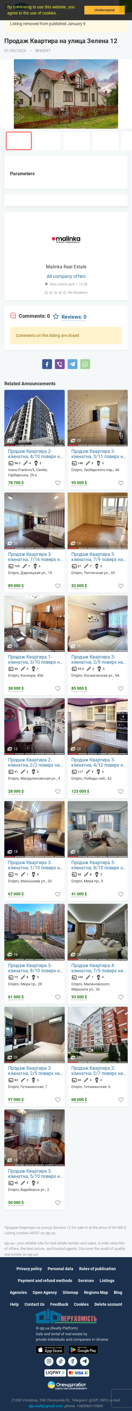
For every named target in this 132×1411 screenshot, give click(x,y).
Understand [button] (104, 10)
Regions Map (96, 1292)
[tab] (30, 316)
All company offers (66, 276)
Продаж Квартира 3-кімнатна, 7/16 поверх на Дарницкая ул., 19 (35, 557)
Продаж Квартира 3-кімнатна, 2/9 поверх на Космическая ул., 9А (97, 659)
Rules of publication (97, 1268)
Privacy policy (29, 1268)
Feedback (59, 1304)
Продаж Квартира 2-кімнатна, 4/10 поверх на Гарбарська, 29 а (35, 454)
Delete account (108, 1304)
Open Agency (45, 1292)
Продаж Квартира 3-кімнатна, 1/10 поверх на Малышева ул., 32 (35, 865)
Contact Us (34, 1304)
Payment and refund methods (45, 1280)
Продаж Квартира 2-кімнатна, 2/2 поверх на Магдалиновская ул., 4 (34, 762)
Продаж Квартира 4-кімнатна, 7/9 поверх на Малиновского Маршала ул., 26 (98, 968)
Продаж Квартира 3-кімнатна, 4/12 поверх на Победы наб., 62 (98, 762)
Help (14, 1304)
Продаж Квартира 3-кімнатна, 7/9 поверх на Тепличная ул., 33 (97, 557)
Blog (118, 1292)
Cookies (81, 1304)
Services (86, 1280)
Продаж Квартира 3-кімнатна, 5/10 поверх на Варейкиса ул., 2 (35, 1174)
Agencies (18, 1292)
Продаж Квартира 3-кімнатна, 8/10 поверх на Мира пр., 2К (35, 968)
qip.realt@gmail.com (46, 1406)
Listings (107, 1280)
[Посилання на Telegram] (84, 1361)
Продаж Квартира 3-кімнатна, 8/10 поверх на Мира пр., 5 (98, 865)
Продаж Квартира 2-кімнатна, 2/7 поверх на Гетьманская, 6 (97, 1071)
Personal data (60, 1268)
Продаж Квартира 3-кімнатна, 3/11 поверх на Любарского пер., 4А (98, 454)
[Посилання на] (48, 1361)
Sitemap (70, 1292)
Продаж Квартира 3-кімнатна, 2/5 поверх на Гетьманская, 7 (34, 1071)
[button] (59, 13)
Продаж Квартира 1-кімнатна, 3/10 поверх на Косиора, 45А (35, 659)
